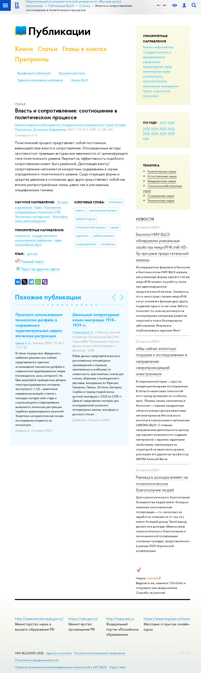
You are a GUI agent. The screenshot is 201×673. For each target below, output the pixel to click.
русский (32, 254)
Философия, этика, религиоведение (41, 219)
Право (38, 208)
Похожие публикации (48, 297)
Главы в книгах (84, 49)
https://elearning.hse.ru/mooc (167, 618)
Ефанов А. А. (23, 343)
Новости (145, 219)
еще (146, 138)
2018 (171, 133)
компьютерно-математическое (155, 78)
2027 (163, 122)
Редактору (184, 652)
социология (161, 91)
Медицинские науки (162, 181)
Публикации (59, 31)
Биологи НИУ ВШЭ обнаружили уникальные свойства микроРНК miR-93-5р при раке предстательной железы (162, 246)
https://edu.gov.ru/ (83, 618)
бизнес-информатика (158, 47)
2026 (171, 122)
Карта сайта (118, 667)
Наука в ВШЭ (79, 80)
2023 (163, 128)
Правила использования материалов (40, 80)
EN (164, 5)
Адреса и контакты (59, 653)
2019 (163, 133)
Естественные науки (162, 176)
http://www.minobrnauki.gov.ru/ (39, 618)
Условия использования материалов (99, 653)
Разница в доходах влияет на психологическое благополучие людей (162, 483)
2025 (146, 128)
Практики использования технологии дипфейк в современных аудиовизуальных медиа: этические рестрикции (38, 325)
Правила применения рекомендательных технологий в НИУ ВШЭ (61, 667)
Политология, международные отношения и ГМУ (38, 210)
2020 (154, 133)
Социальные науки (161, 195)
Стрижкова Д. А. (83, 332)
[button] (43, 305)
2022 (171, 128)
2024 (154, 128)
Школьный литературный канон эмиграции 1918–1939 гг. (95, 320)
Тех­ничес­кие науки (161, 200)
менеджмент (170, 86)
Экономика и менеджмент (33, 217)
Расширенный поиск (71, 73)
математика (151, 86)
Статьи (48, 49)
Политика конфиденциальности (37, 660)
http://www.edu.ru (120, 618)
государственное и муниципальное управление (157, 57)
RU (159, 5)
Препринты (32, 59)
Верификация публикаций (34, 73)
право (147, 91)
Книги (24, 49)
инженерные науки (156, 71)
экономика (150, 95)
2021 (146, 133)
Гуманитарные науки (162, 171)
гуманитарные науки (157, 66)
